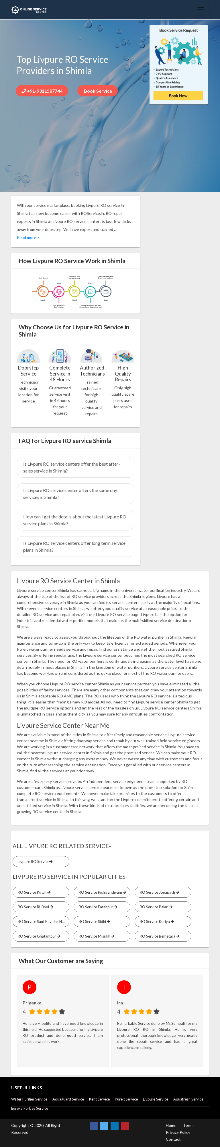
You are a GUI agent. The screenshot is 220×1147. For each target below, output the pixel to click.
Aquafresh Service (188, 1099)
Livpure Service (155, 1099)
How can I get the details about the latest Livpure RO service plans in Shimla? (74, 520)
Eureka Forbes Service (29, 1108)
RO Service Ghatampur (38, 936)
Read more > (28, 237)
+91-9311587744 (41, 91)
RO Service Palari (155, 907)
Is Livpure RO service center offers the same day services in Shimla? (70, 493)
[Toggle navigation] (201, 9)
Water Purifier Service (29, 1099)
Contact (173, 1139)
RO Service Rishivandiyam (101, 892)
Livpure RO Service (34, 861)
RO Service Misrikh (95, 936)
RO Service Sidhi (93, 921)
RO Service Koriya (156, 921)
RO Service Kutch (33, 892)
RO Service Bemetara (158, 936)
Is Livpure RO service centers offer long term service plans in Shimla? (74, 546)
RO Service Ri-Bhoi (34, 907)
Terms (189, 1125)
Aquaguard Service (68, 1099)
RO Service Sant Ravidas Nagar (42, 921)
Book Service (97, 91)
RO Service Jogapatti (158, 892)
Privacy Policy (178, 1132)
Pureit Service (126, 1099)
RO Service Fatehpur (97, 907)
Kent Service (99, 1099)
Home (171, 1125)
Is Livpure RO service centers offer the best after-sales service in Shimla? (71, 467)
